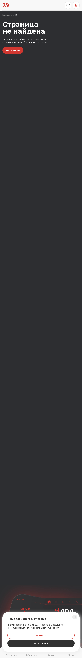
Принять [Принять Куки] (41, 635)
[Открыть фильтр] (51, 652)
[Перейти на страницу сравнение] (11, 652)
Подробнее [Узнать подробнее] (41, 643)
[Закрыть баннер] (74, 617)
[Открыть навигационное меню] (71, 652)
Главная (6, 15)
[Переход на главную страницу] (5, 5)
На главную (13, 50)
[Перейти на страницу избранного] (31, 652)
